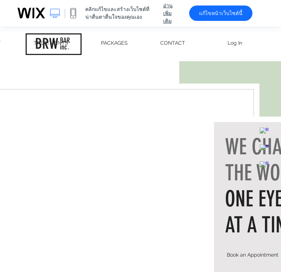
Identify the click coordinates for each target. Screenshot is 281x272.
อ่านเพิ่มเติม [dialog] (168, 13)
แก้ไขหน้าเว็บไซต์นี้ (221, 13)
